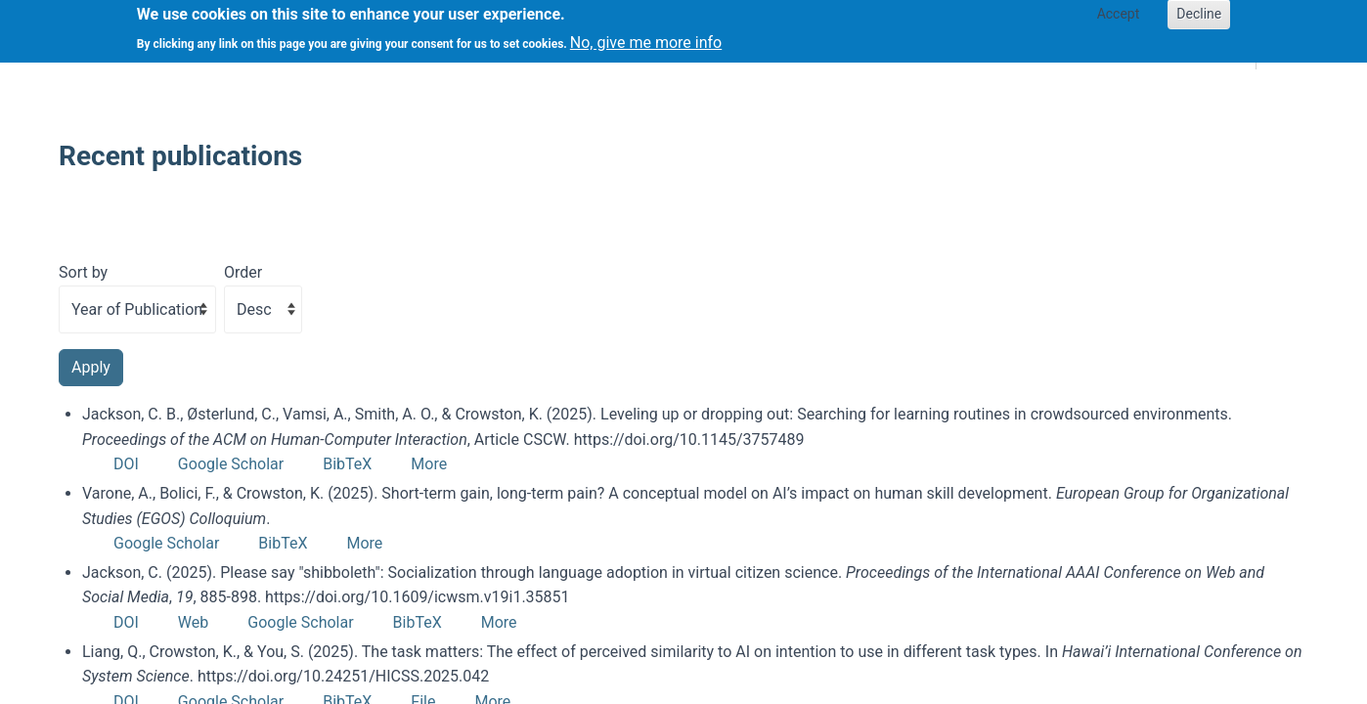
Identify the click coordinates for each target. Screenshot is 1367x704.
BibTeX (347, 464)
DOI (126, 464)
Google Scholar (231, 464)
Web (193, 622)
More (429, 464)
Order (243, 272)
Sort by (83, 272)
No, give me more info (646, 36)
